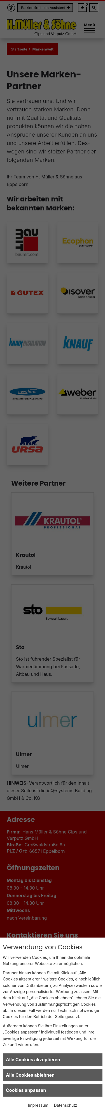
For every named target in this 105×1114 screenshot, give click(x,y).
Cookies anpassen (26, 1090)
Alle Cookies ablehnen (30, 1075)
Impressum (38, 1105)
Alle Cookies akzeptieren (33, 1059)
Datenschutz (65, 1105)
